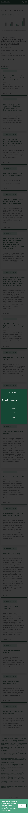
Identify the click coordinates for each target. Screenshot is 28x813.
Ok (24, 806)
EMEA (14, 412)
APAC (13, 417)
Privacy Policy (7, 810)
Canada (14, 408)
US (14, 403)
